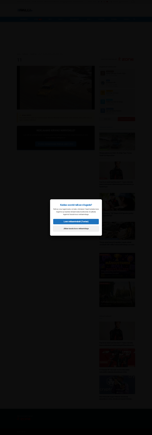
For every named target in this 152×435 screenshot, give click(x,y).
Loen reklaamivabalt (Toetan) (76, 221)
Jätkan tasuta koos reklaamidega (76, 229)
